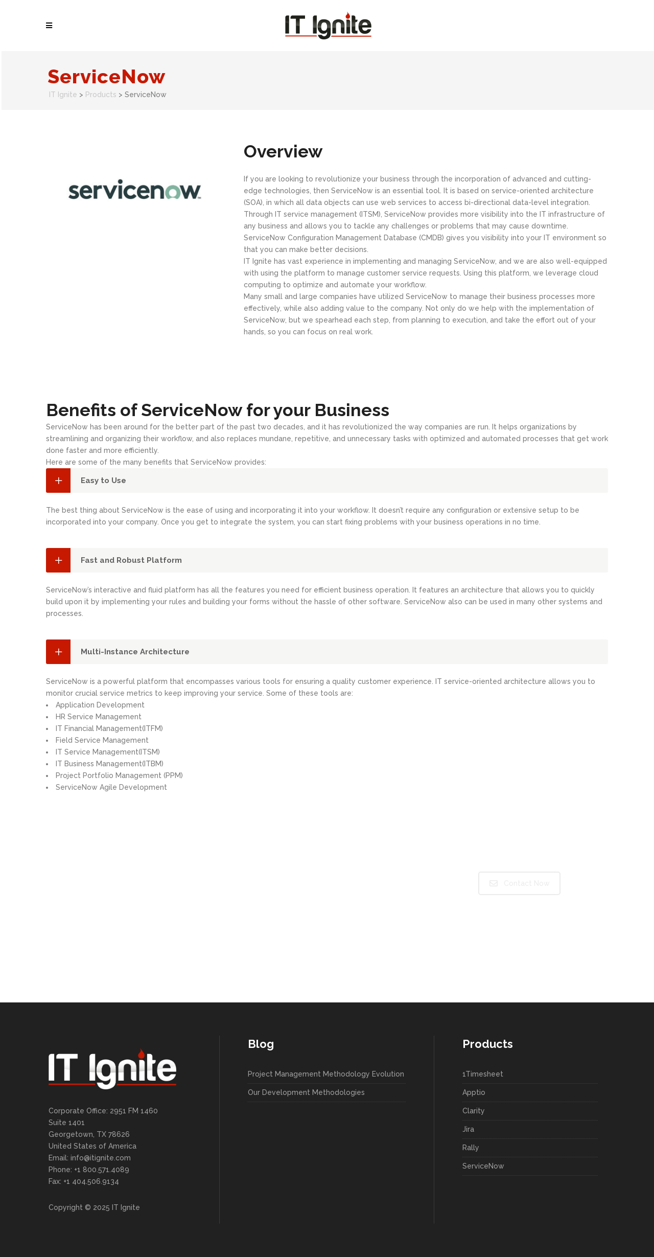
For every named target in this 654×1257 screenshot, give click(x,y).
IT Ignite (63, 94)
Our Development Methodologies (306, 1092)
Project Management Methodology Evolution (326, 1074)
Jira (468, 1129)
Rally (470, 1148)
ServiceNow (483, 1166)
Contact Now (519, 883)
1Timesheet (482, 1074)
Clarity (473, 1111)
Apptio (473, 1092)
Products (100, 94)
